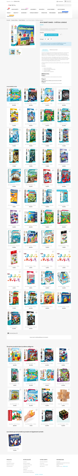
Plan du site (25, 467)
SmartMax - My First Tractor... (15, 424)
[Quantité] (41, 35)
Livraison (25, 461)
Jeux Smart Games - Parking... (64, 144)
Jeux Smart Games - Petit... (47, 123)
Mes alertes (42, 466)
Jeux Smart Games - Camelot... (31, 245)
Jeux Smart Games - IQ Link (47, 184)
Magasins (25, 469)
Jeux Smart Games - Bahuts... (47, 306)
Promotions (9, 461)
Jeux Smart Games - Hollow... (63, 424)
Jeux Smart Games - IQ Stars (64, 164)
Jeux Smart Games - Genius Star (63, 383)
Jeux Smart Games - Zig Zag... (64, 286)
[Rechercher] (63, 5)
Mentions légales (26, 463)
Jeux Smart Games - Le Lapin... (64, 306)
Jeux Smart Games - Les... (14, 103)
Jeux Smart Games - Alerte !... (47, 144)
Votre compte (43, 459)
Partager (45, 39)
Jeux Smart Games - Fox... (31, 184)
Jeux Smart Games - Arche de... (14, 184)
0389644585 (17, 1)
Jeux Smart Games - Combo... (31, 286)
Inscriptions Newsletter (28, 470)
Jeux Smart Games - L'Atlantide (47, 205)
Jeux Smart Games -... (64, 123)
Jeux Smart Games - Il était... (30, 205)
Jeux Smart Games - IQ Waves (63, 363)
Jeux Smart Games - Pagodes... (64, 184)
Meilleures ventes (10, 464)
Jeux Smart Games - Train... (14, 383)
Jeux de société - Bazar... (15, 448)
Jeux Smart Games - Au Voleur (31, 103)
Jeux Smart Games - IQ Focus (30, 123)
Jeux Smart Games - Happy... (64, 245)
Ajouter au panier (51, 35)
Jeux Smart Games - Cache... (47, 164)
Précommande (9, 466)
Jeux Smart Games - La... (31, 403)
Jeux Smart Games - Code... (47, 103)
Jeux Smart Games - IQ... (14, 123)
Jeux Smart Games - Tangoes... (14, 205)
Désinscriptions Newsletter (28, 472)
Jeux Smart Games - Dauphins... (14, 245)
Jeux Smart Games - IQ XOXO (14, 225)
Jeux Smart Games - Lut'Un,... (15, 363)
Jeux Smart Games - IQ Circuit (31, 327)
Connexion (42, 463)
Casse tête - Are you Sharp (63, 403)
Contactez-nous (26, 466)
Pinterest (51, 39)
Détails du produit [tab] (54, 49)
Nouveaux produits (10, 463)
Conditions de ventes (27, 464)
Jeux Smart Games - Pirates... (31, 306)
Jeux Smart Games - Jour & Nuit (30, 225)
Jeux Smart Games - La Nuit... (30, 164)
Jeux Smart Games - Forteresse (64, 103)
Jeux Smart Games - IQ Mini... (31, 424)
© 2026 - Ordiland (39, 474)
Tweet (48, 39)
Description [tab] (45, 49)
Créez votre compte (44, 464)
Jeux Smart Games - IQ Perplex (47, 403)
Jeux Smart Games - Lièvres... (31, 144)
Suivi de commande (44, 461)
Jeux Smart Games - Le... (14, 306)
